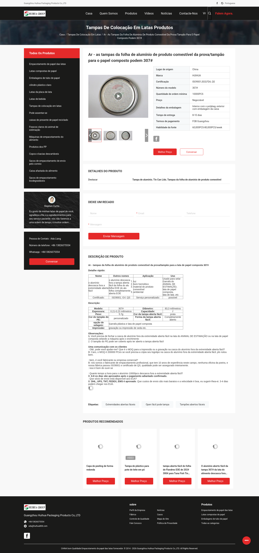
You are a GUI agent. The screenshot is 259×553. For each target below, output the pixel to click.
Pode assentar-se (38, 113)
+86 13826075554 (60, 245)
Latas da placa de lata (40, 92)
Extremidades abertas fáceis (120, 404)
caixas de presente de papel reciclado (48, 120)
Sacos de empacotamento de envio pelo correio (47, 162)
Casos (160, 514)
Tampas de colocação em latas (84, 34)
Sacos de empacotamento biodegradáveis (42, 179)
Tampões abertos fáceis (192, 404)
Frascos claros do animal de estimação (43, 128)
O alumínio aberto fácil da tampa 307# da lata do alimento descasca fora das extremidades (214, 470)
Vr (204, 13)
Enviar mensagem (113, 236)
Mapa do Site (163, 519)
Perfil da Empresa (137, 510)
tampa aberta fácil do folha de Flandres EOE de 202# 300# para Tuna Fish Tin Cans (177, 470)
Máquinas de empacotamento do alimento (46, 138)
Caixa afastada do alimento (43, 170)
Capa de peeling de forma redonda (99, 468)
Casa (62, 34)
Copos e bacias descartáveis (44, 154)
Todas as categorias (210, 523)
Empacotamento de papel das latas (47, 64)
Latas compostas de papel (43, 71)
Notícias (160, 510)
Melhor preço (165, 152)
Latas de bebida (37, 99)
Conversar (52, 261)
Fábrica (133, 514)
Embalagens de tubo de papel (44, 78)
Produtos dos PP (38, 147)
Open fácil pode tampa (157, 404)
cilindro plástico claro (40, 85)
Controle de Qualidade (139, 519)
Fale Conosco (136, 523)
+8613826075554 (50, 252)
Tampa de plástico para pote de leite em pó (137, 468)
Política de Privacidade (167, 523)
